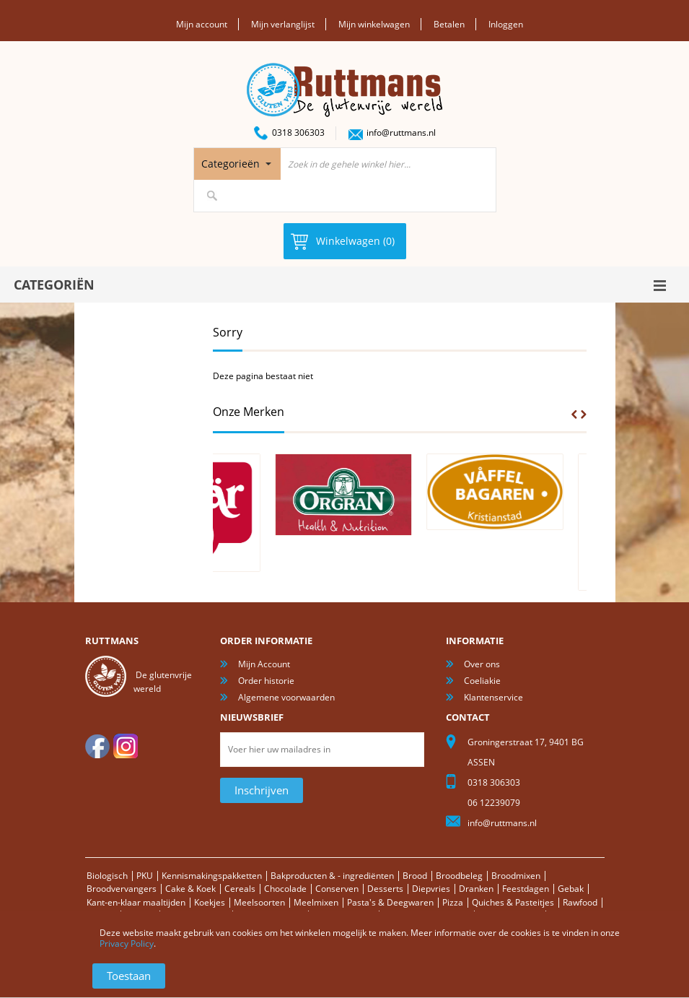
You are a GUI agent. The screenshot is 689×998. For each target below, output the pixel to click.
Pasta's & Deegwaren (390, 902)
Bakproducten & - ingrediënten (332, 875)
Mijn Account (264, 664)
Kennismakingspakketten (212, 875)
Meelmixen (316, 902)
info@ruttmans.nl (401, 132)
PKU (144, 875)
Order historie (266, 680)
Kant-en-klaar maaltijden (136, 902)
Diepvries (431, 888)
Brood (415, 875)
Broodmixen (515, 875)
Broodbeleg (459, 875)
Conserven (337, 888)
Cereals (239, 888)
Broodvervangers (122, 888)
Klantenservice (493, 697)
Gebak (571, 888)
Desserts (385, 888)
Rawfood (580, 902)
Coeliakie (482, 680)
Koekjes (209, 902)
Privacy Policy (127, 943)
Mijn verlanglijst (283, 24)
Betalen (449, 24)
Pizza (452, 902)
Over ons (482, 664)
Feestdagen (525, 888)
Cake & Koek (190, 888)
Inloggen (505, 24)
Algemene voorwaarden (286, 697)
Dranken (476, 888)
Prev (574, 414)
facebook (97, 746)
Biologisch (107, 875)
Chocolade (285, 888)
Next (584, 414)
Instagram (125, 746)
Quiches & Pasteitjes (513, 902)
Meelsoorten (259, 902)
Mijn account (201, 24)
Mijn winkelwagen (374, 24)
